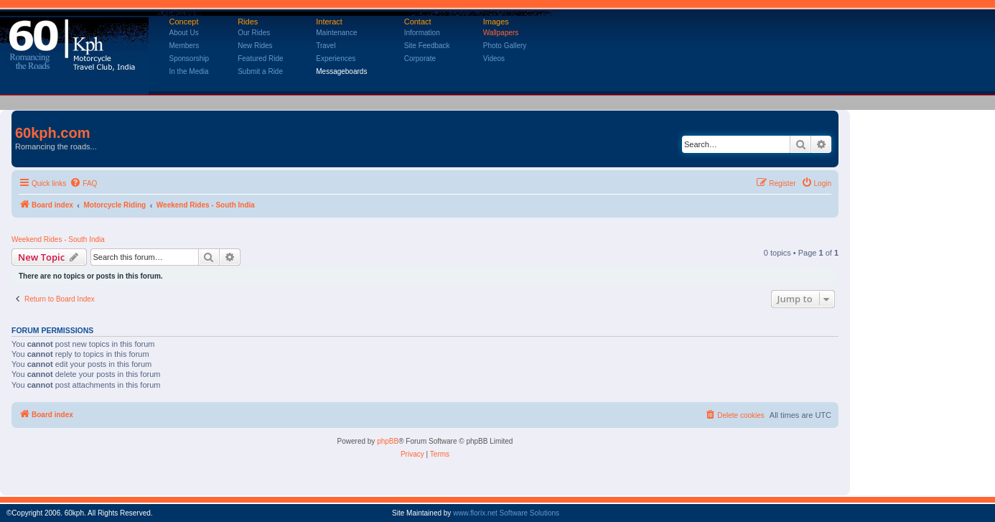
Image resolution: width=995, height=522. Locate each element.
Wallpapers (501, 33)
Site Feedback (427, 46)
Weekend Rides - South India (58, 239)
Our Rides (254, 33)
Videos (494, 58)
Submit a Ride (260, 71)
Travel (325, 46)
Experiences (335, 58)
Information (422, 33)
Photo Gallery (505, 46)
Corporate (420, 58)
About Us (184, 33)
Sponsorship (189, 58)
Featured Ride (260, 58)
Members (184, 46)
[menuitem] (83, 183)
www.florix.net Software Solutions (506, 513)
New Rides (255, 46)
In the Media (189, 71)
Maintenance (336, 33)
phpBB (387, 441)
